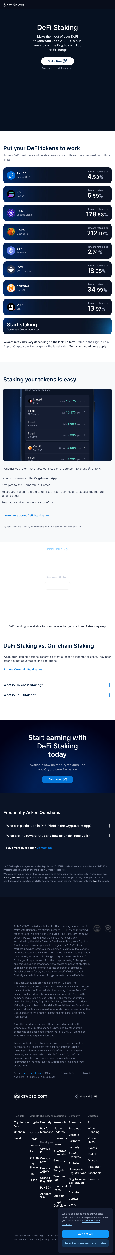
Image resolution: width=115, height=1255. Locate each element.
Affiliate (74, 1163)
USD (96, 1096)
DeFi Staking (35, 1165)
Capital (73, 1198)
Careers (74, 1134)
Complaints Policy (61, 1187)
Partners (74, 1141)
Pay (32, 1173)
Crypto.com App (22, 1123)
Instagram (94, 1166)
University (60, 1138)
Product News (93, 1139)
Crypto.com (64, 937)
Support (58, 1196)
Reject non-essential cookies (85, 1243)
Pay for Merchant (46, 1130)
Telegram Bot (59, 1178)
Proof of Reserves (75, 1155)
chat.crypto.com (33, 1072)
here (24, 1065)
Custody (46, 1122)
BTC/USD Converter (60, 1152)
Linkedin (93, 1179)
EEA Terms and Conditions (26, 1239)
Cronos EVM (45, 1160)
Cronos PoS (45, 1150)
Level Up (19, 1138)
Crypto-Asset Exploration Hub (78, 1182)
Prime (33, 1180)
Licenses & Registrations (77, 1171)
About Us (75, 1122)
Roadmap (75, 1128)
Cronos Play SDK (46, 1179)
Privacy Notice (11, 877)
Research (59, 1122)
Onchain (19, 1132)
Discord (93, 1160)
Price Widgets (59, 1168)
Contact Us (44, 847)
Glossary (59, 1160)
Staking (35, 1157)
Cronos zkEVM (45, 1169)
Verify (72, 1205)
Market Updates (59, 1130)
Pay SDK (45, 1187)
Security (74, 1147)
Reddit (92, 1154)
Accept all (85, 1234)
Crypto (34, 1122)
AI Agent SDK (45, 1195)
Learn (57, 1144)
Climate (74, 1192)
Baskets (35, 1145)
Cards (34, 1139)
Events (92, 1148)
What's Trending (94, 1130)
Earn (33, 1151)
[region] (85, 1230)
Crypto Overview (59, 1203)
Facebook (94, 1173)
